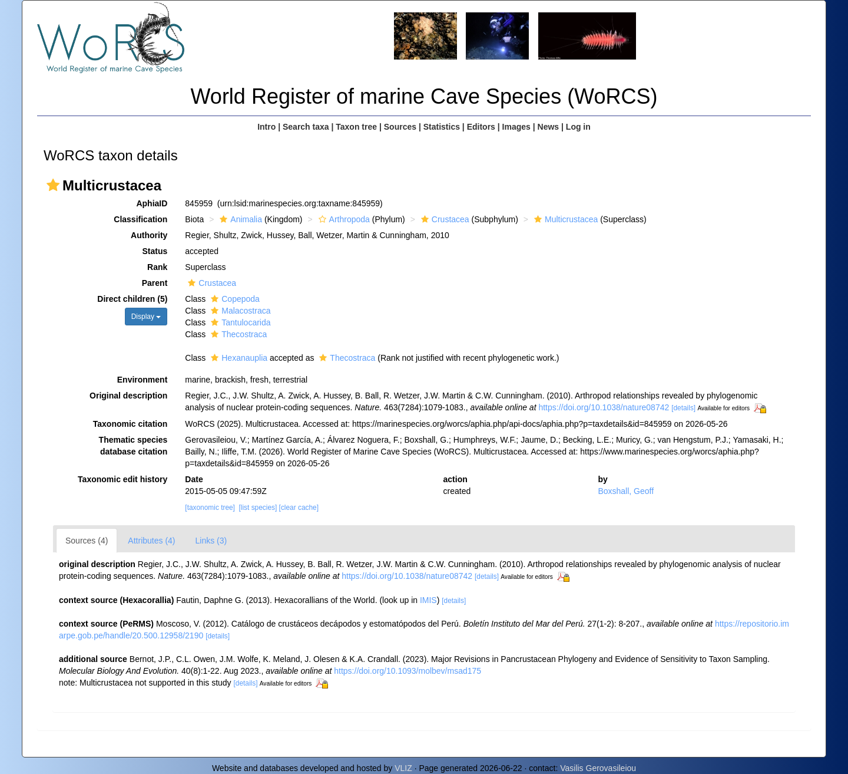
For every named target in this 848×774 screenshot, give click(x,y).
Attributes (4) (151, 540)
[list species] (258, 507)
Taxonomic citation (130, 424)
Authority (149, 235)
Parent (155, 283)
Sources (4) (86, 540)
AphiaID (151, 203)
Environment (142, 379)
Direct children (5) (132, 299)
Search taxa (306, 126)
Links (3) (211, 540)
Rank (157, 267)
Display (146, 316)
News (548, 126)
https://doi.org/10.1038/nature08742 (603, 407)
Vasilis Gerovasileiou (598, 768)
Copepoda (234, 299)
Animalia (239, 219)
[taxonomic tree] (210, 507)
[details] (683, 408)
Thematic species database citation (133, 445)
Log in (578, 126)
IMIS (428, 600)
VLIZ (403, 768)
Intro (266, 126)
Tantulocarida (239, 322)
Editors (481, 126)
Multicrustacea (564, 219)
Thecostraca (237, 334)
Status (155, 251)
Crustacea (443, 219)
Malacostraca (239, 310)
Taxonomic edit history (122, 479)
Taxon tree (356, 126)
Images (516, 126)
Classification (140, 219)
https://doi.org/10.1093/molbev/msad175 (407, 671)
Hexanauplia (237, 358)
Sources (400, 126)
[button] (53, 185)
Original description (128, 395)
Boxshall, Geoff (626, 491)
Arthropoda (343, 219)
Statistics (441, 126)
